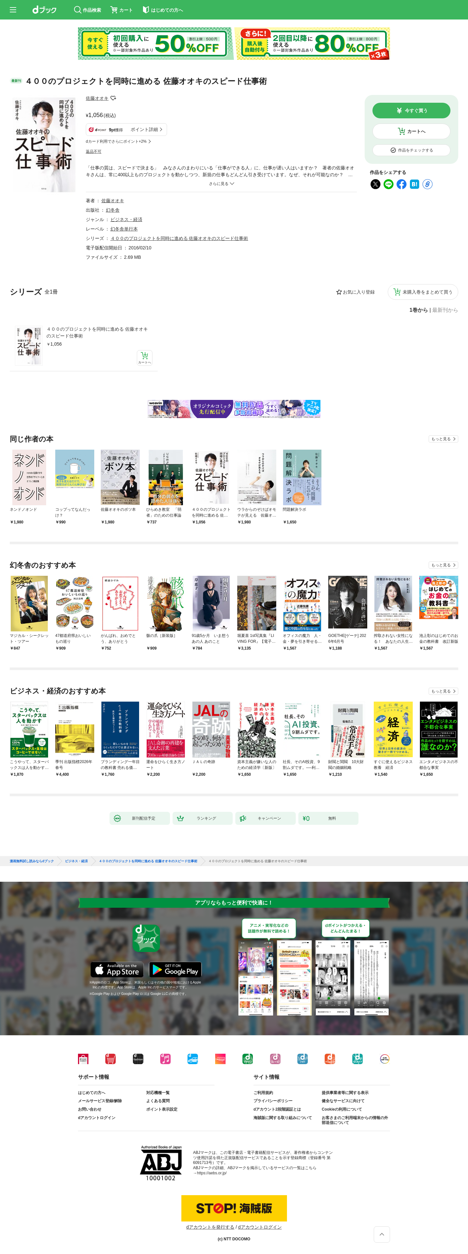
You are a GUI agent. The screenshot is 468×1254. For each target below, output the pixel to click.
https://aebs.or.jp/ (212, 1173)
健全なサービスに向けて (343, 1101)
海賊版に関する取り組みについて (283, 1117)
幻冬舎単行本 (124, 228)
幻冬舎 (113, 210)
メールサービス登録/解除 (100, 1101)
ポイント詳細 (144, 129)
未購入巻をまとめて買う (428, 292)
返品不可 (93, 151)
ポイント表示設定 (161, 1109)
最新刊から (445, 310)
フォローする (113, 98)
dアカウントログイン (96, 1117)
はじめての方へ (91, 1092)
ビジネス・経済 (126, 219)
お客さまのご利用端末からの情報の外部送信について (355, 1120)
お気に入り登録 (359, 292)
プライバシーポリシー (273, 1101)
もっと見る (441, 439)
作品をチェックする (415, 150)
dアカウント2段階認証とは (277, 1109)
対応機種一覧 (158, 1092)
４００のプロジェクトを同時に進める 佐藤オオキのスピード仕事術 (97, 332)
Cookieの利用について (342, 1109)
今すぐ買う (416, 110)
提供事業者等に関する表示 (345, 1092)
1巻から (419, 310)
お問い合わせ (89, 1109)
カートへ (416, 131)
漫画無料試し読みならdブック (32, 861)
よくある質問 (158, 1101)
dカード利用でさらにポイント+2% (116, 141)
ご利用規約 (263, 1092)
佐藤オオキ (97, 98)
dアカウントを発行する (210, 1227)
